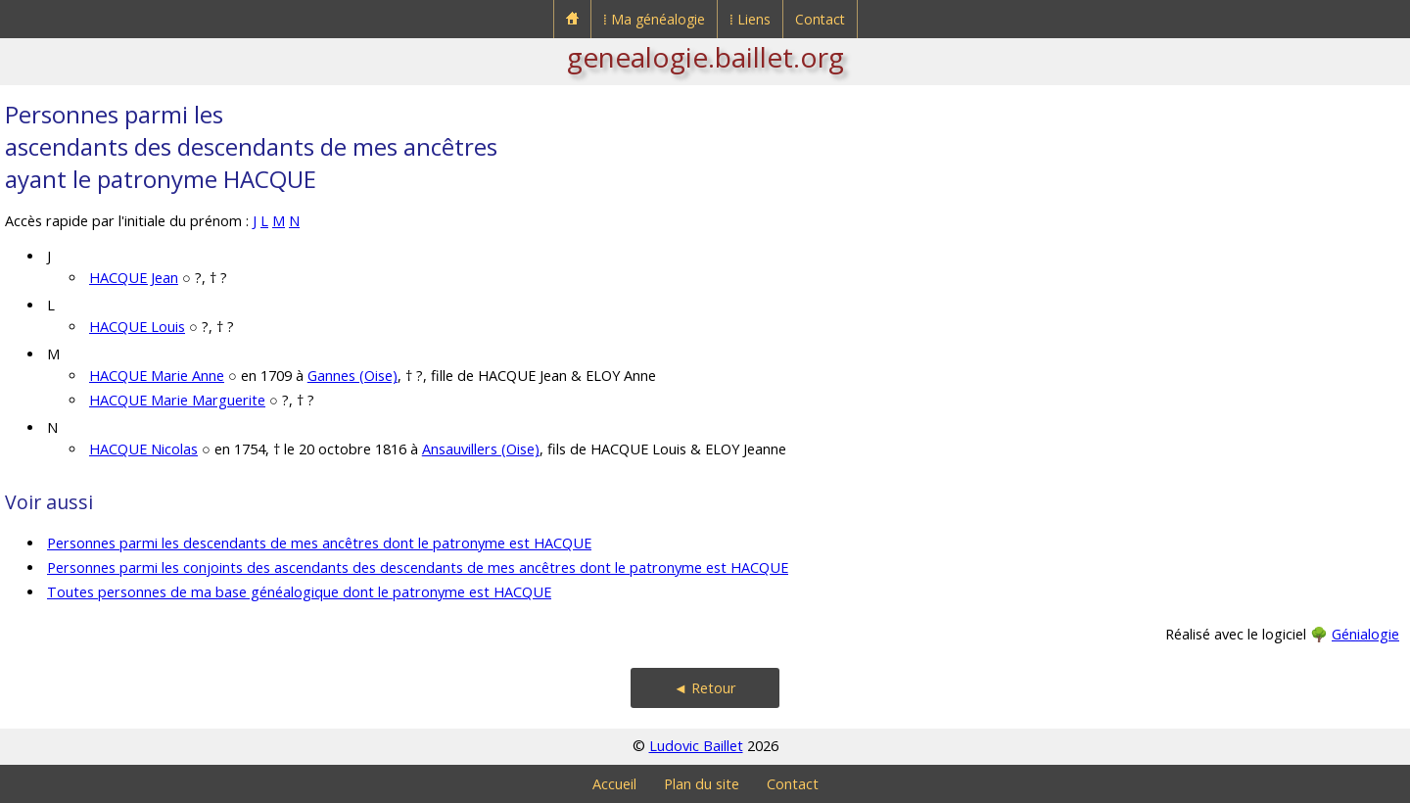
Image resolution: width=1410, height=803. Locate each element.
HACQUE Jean (133, 277)
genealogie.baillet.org (705, 56)
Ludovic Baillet (696, 745)
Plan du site (701, 784)
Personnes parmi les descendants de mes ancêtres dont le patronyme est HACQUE (319, 543)
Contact (820, 19)
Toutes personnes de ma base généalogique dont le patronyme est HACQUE (299, 592)
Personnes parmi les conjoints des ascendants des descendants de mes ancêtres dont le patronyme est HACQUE (417, 567)
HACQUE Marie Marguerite (177, 400)
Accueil (614, 784)
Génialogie (1365, 634)
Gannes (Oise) (352, 375)
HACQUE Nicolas (143, 449)
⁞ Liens (750, 19)
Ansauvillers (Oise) (481, 449)
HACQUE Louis (137, 326)
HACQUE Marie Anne (156, 375)
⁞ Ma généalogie (654, 19)
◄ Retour (705, 688)
